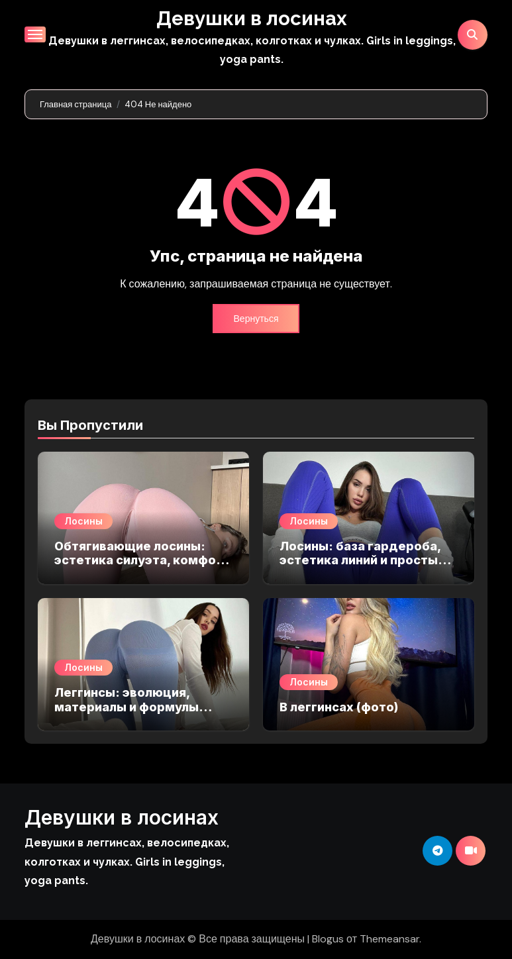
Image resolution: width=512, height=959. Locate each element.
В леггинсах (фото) (339, 707)
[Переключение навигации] (35, 34)
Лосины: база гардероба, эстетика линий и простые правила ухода (363, 560)
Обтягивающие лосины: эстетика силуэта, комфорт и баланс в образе (142, 560)
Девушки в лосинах (252, 18)
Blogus (328, 939)
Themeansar (389, 939)
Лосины (83, 521)
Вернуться (256, 319)
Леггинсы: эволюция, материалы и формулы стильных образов (126, 706)
